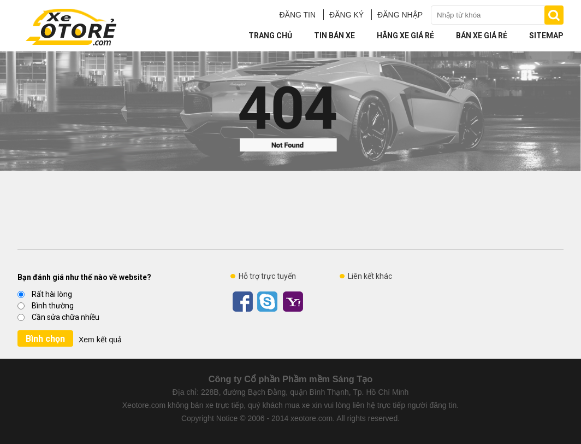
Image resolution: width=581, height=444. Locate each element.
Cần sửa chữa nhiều (58, 317)
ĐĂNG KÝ (346, 14)
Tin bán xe (334, 35)
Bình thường (45, 305)
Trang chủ (270, 35)
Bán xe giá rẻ (481, 35)
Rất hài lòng (44, 294)
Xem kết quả (100, 339)
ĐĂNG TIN (297, 14)
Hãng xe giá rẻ (405, 35)
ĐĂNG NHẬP (400, 14)
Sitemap (546, 35)
